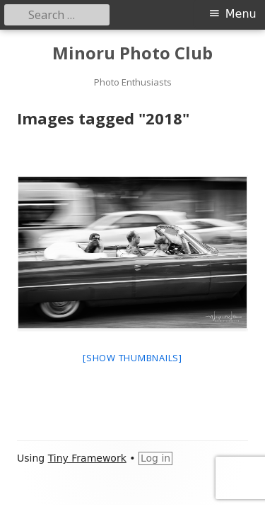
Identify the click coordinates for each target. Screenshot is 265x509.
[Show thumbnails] (132, 357)
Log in (155, 458)
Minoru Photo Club (132, 53)
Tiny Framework (87, 458)
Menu (241, 14)
